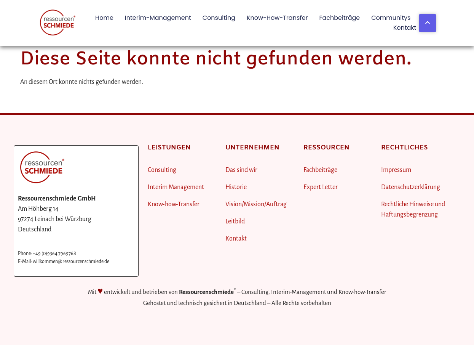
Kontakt (405, 27)
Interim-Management (158, 17)
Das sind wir (241, 170)
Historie (236, 187)
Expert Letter (320, 187)
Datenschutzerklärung (410, 187)
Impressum (396, 170)
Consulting (219, 17)
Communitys (390, 17)
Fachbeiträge (339, 17)
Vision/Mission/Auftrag (256, 204)
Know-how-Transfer (277, 17)
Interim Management (176, 187)
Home (104, 17)
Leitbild (235, 221)
